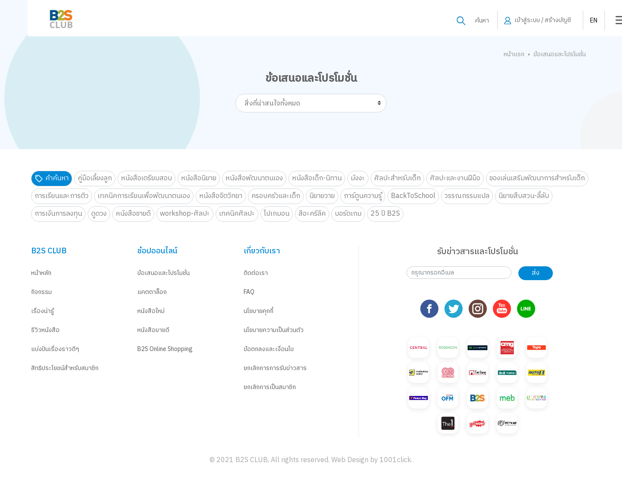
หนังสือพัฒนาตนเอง (254, 178)
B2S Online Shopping (165, 349)
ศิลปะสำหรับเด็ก (397, 178)
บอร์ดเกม (348, 214)
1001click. (396, 460)
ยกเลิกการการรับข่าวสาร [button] (275, 368)
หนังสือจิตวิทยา (220, 196)
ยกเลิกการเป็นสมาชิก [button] (270, 387)
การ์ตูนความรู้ (363, 196)
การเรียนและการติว (62, 196)
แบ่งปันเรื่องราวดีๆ (55, 349)
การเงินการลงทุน (58, 214)
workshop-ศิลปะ (185, 214)
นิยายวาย (322, 196)
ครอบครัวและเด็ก (275, 196)
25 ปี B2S (385, 214)
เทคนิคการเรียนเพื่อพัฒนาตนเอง (144, 196)
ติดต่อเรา (256, 273)
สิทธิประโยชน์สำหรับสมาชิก (64, 368)
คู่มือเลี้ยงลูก (95, 178)
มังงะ (358, 178)
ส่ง (535, 273)
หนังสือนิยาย (198, 178)
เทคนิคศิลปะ (237, 214)
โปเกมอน (276, 214)
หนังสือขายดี (133, 214)
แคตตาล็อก (152, 292)
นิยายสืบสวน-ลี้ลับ (523, 196)
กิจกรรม (41, 292)
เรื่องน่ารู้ (42, 311)
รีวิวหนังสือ (45, 330)
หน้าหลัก (41, 273)
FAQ (249, 292)
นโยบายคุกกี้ (258, 311)
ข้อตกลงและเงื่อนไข (269, 349)
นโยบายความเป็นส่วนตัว (274, 330)
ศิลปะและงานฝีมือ (455, 178)
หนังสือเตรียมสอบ (146, 178)
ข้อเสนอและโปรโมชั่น (163, 273)
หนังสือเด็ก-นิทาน (317, 178)
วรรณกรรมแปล (466, 196)
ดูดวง (99, 214)
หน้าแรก (514, 54)
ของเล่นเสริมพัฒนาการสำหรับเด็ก (537, 178)
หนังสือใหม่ (151, 311)
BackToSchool (413, 196)
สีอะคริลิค (312, 214)
